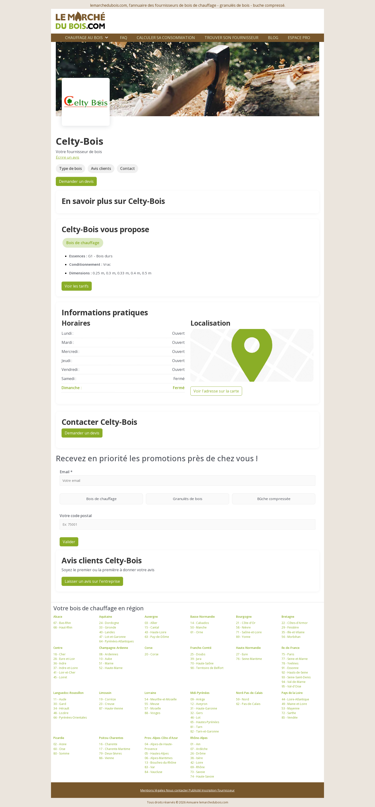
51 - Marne (106, 663)
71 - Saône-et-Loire (249, 632)
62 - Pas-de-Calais (248, 704)
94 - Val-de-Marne (294, 682)
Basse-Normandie (202, 617)
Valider (69, 541)
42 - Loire (196, 763)
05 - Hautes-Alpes (157, 753)
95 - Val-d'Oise (291, 686)
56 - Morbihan (291, 637)
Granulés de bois (201, 498)
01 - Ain (195, 744)
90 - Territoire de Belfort (206, 668)
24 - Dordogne (109, 623)
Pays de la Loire (292, 693)
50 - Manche (198, 627)
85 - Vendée (290, 717)
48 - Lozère (60, 713)
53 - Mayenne (291, 708)
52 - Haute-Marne (111, 668)
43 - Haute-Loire (155, 632)
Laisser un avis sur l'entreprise (92, 581)
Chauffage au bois (84, 37)
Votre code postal (76, 515)
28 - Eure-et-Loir (64, 659)
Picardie (58, 738)
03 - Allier (151, 623)
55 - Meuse (152, 704)
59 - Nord (242, 699)
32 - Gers (196, 713)
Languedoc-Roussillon (68, 693)
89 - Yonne (243, 637)
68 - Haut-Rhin (62, 627)
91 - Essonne (290, 668)
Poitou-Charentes (111, 738)
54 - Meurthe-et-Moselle (161, 699)
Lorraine (150, 693)
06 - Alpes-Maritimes (158, 758)
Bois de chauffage (82, 242)
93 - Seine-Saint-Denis (296, 677)
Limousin (105, 693)
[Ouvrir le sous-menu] (106, 38)
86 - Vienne (106, 758)
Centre (57, 648)
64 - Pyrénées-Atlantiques (116, 641)
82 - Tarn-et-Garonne (204, 731)
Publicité (195, 790)
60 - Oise (59, 749)
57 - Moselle (153, 708)
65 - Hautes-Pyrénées (204, 722)
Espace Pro (299, 37)
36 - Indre (59, 663)
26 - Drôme (198, 753)
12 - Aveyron (198, 704)
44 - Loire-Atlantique (295, 699)
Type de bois (70, 168)
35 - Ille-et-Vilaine (293, 632)
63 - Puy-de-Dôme (157, 637)
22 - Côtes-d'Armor (295, 623)
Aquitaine (105, 617)
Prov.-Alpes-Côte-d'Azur (161, 738)
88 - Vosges (152, 713)
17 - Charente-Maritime (114, 749)
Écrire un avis (67, 157)
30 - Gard (59, 704)
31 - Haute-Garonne (203, 708)
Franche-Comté (200, 648)
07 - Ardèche (199, 749)
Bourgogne (244, 617)
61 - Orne (196, 632)
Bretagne (288, 617)
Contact (127, 168)
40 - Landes (107, 632)
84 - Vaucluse (153, 772)
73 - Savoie (197, 772)
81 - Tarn (196, 727)
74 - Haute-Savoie (202, 776)
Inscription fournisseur (218, 790)
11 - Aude (59, 699)
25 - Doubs (197, 654)
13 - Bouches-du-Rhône (160, 763)
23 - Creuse (106, 704)
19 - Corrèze (107, 699)
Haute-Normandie (248, 648)
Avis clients (101, 168)
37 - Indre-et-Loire (65, 668)
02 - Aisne (60, 744)
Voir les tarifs (77, 286)
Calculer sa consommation (166, 37)
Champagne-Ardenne (113, 648)
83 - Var (150, 767)
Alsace (57, 617)
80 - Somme (61, 753)
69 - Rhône (197, 767)
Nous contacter (177, 790)
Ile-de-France (291, 648)
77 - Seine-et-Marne (295, 659)
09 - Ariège (197, 699)
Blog (273, 37)
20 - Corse (152, 654)
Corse (149, 648)
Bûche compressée (286, 498)
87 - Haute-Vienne (111, 708)
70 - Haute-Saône (202, 663)
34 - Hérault (61, 708)
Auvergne (151, 617)
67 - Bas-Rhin (62, 623)
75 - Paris (288, 654)
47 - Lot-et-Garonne (112, 637)
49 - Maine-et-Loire (294, 704)
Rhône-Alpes (199, 738)
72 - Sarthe (289, 713)
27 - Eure (242, 654)
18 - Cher (59, 654)
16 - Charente (108, 744)
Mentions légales (153, 790)
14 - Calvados (199, 623)
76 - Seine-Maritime (249, 659)
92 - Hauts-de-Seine (295, 672)
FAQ (123, 37)
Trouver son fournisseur (231, 37)
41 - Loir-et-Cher (64, 672)
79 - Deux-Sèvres (110, 753)
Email (66, 471)
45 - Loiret (60, 677)
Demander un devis (76, 181)
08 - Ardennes (108, 654)
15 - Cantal (152, 627)
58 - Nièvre (243, 627)
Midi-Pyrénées (200, 693)
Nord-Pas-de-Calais (249, 693)
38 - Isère (196, 758)
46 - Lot (195, 717)
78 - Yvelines (290, 663)
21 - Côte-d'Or (246, 623)
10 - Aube (105, 659)
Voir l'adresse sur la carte (216, 391)
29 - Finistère (290, 627)
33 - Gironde (107, 627)
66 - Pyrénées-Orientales (70, 717)
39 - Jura (195, 659)
